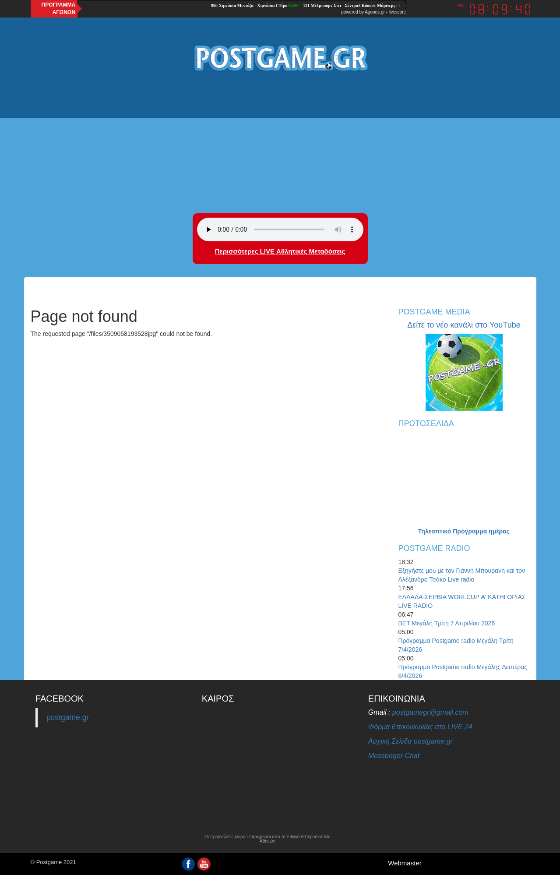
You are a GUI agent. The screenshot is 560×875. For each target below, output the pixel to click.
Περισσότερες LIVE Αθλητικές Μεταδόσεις (280, 251)
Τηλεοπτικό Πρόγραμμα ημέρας (464, 531)
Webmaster (404, 863)
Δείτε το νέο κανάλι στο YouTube (463, 325)
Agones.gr (375, 12)
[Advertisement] (280, 143)
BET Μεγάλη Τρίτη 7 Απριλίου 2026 (446, 623)
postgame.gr (67, 717)
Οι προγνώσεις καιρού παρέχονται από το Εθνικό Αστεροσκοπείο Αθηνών (267, 839)
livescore (397, 12)
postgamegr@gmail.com (430, 712)
